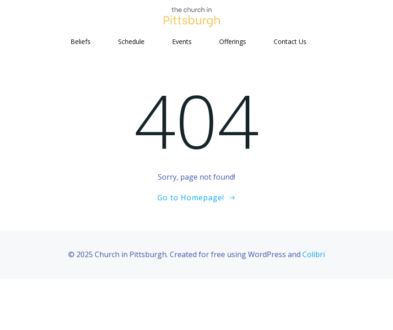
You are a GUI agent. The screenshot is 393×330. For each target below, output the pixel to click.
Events (182, 41)
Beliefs (80, 41)
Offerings (232, 41)
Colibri (313, 254)
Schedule (131, 41)
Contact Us (290, 41)
